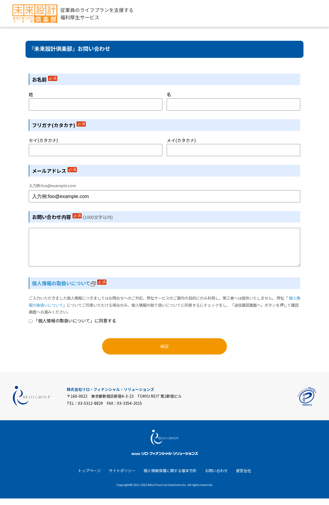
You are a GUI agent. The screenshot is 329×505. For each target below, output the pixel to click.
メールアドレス (54, 170)
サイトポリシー (122, 477)
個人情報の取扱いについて (64, 289)
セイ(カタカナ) (43, 140)
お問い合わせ (216, 477)
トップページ (89, 477)
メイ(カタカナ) (181, 140)
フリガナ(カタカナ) (59, 124)
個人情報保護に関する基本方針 (170, 477)
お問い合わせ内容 (57, 216)
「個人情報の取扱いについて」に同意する (75, 327)
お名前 (44, 79)
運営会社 (243, 477)
